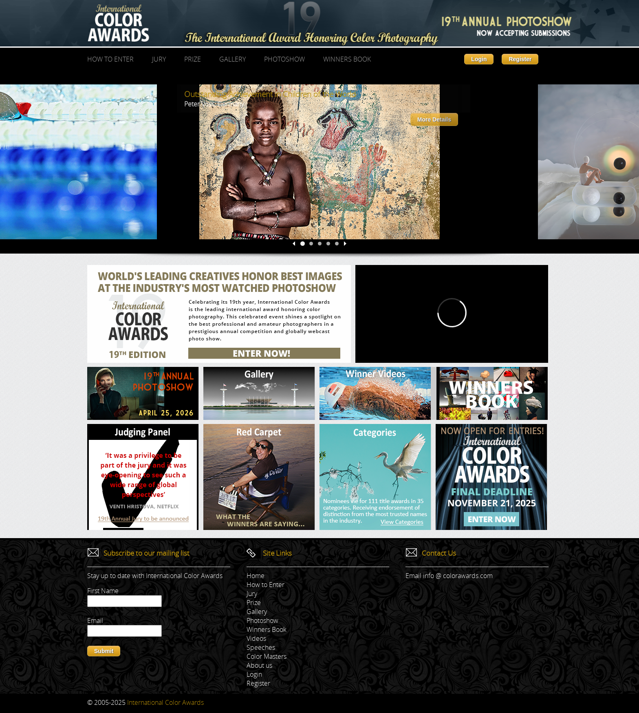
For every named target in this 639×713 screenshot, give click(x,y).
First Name (103, 590)
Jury (159, 59)
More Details (434, 119)
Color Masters (266, 656)
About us (259, 665)
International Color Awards (165, 702)
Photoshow (284, 59)
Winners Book (347, 59)
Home (255, 575)
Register (520, 59)
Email (95, 620)
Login (479, 59)
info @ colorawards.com (458, 575)
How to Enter (110, 59)
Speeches (261, 647)
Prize (192, 59)
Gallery (232, 59)
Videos (256, 638)
